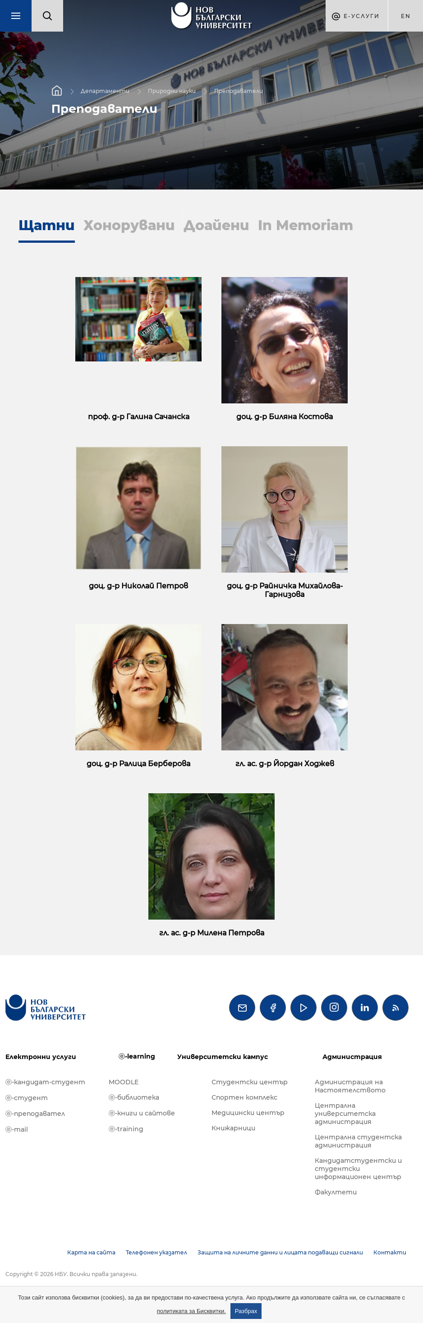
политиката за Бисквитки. (191, 1311)
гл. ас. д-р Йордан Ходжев (284, 763)
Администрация (352, 1057)
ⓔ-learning (137, 1056)
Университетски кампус (222, 1057)
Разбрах (246, 1311)
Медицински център (248, 1113)
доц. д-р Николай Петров (138, 586)
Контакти (389, 1252)
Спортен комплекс (244, 1097)
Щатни (46, 225)
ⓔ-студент (26, 1098)
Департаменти (105, 91)
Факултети (336, 1192)
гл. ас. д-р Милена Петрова (211, 933)
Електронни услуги (40, 1057)
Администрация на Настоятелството (350, 1086)
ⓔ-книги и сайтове (142, 1113)
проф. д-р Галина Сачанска (138, 416)
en (406, 16)
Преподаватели (238, 91)
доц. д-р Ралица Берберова (138, 763)
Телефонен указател (156, 1252)
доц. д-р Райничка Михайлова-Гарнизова (285, 590)
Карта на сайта (91, 1252)
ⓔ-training (126, 1129)
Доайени (216, 225)
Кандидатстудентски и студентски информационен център (358, 1168)
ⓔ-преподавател (35, 1114)
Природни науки (172, 91)
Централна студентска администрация (358, 1141)
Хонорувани (129, 225)
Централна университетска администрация (345, 1113)
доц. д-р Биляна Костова (284, 416)
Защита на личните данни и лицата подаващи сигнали (280, 1252)
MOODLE (123, 1082)
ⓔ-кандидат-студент (45, 1082)
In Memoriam (305, 225)
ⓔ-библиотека (134, 1097)
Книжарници (233, 1128)
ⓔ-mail (16, 1129)
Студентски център (250, 1082)
